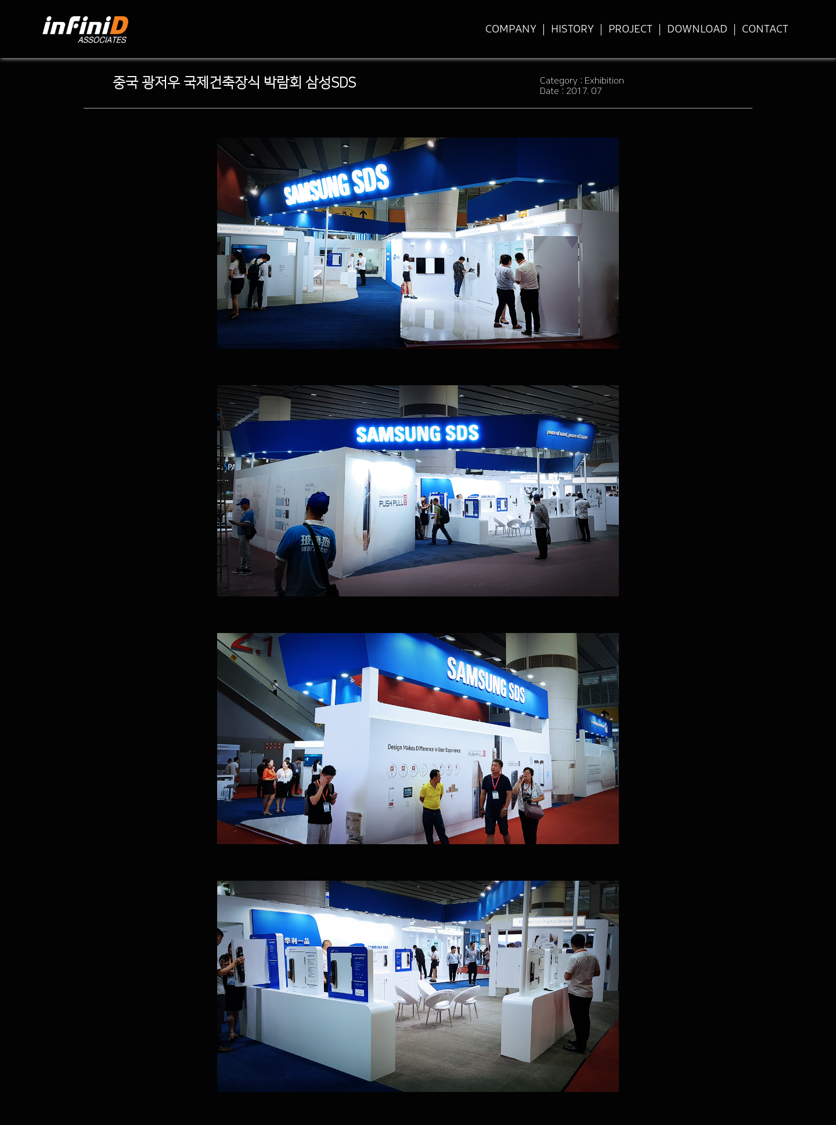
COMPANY (510, 29)
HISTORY (572, 29)
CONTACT (765, 29)
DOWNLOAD (697, 29)
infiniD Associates (85, 37)
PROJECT (630, 29)
